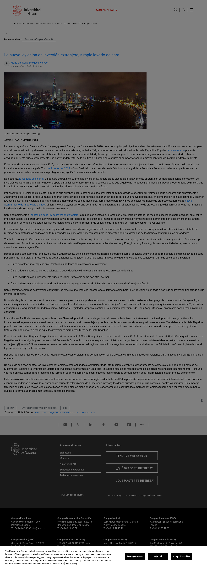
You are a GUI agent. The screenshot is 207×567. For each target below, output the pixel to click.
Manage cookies (135, 556)
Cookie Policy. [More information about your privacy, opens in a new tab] (71, 563)
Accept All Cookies (181, 556)
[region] (103, 556)
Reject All (157, 556)
